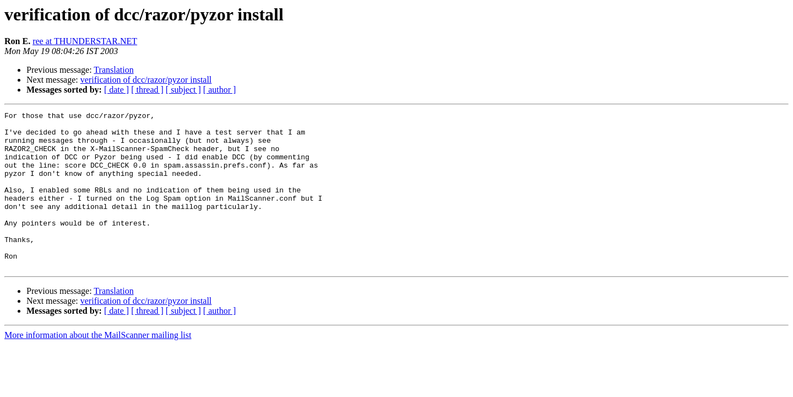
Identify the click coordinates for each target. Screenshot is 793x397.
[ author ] (219, 89)
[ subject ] (183, 89)
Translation (113, 69)
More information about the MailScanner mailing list (97, 366)
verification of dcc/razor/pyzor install (146, 79)
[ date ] (116, 89)
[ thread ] (147, 89)
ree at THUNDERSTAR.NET (84, 41)
